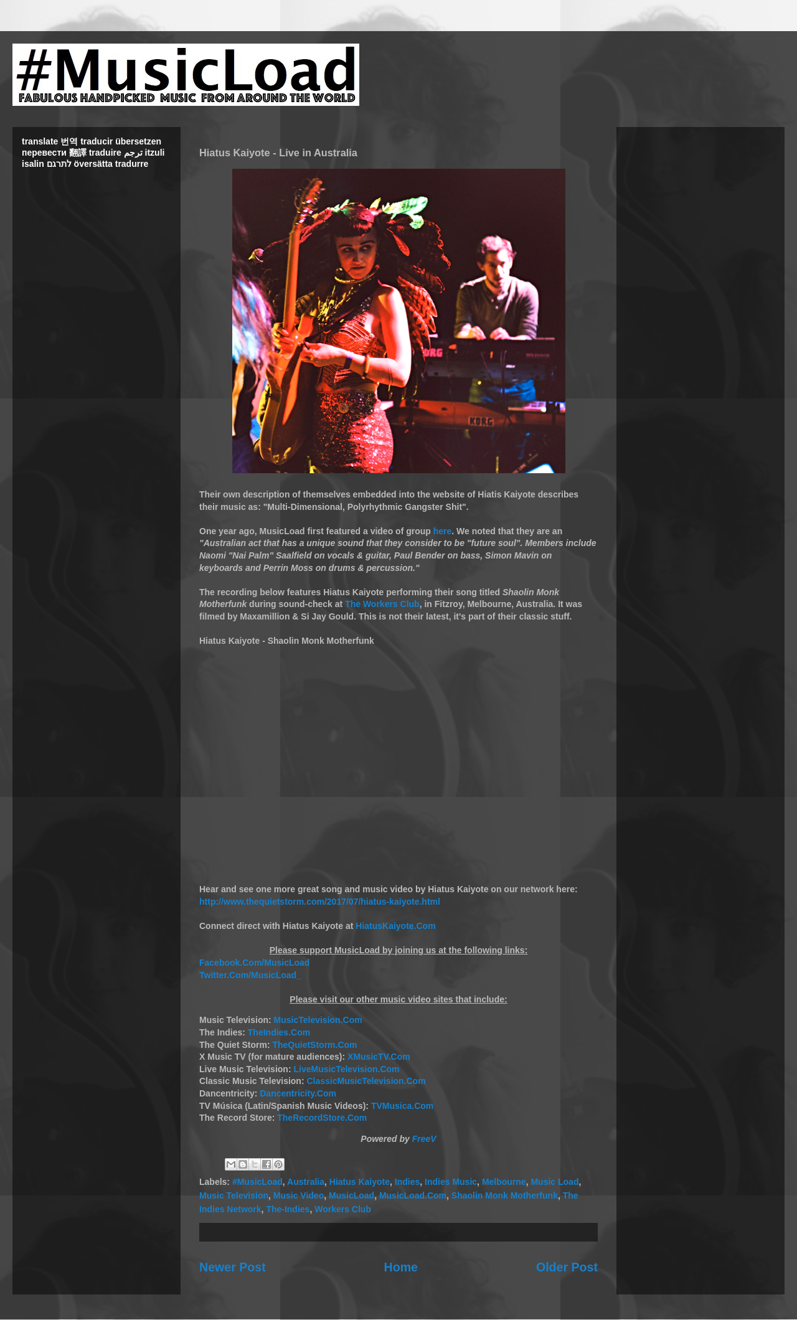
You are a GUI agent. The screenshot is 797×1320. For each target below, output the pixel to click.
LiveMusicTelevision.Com (346, 1069)
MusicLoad (351, 1195)
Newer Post (232, 1267)
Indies (407, 1182)
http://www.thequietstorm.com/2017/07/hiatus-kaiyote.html (319, 902)
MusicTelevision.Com (318, 1020)
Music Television (233, 1195)
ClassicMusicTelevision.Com (365, 1081)
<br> (398, 760)
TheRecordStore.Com (322, 1118)
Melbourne (504, 1182)
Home (401, 1267)
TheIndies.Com (279, 1032)
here (442, 531)
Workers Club (342, 1209)
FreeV (424, 1139)
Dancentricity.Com (298, 1093)
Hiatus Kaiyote (359, 1182)
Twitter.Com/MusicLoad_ (250, 975)
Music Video (298, 1195)
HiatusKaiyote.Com (395, 926)
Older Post (567, 1267)
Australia (305, 1182)
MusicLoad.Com (412, 1195)
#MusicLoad (257, 1182)
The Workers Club (382, 604)
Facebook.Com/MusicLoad (254, 963)
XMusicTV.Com (378, 1057)
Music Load (554, 1182)
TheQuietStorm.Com (314, 1045)
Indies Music (451, 1182)
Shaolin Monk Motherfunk (504, 1195)
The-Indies (287, 1209)
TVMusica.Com (402, 1106)
